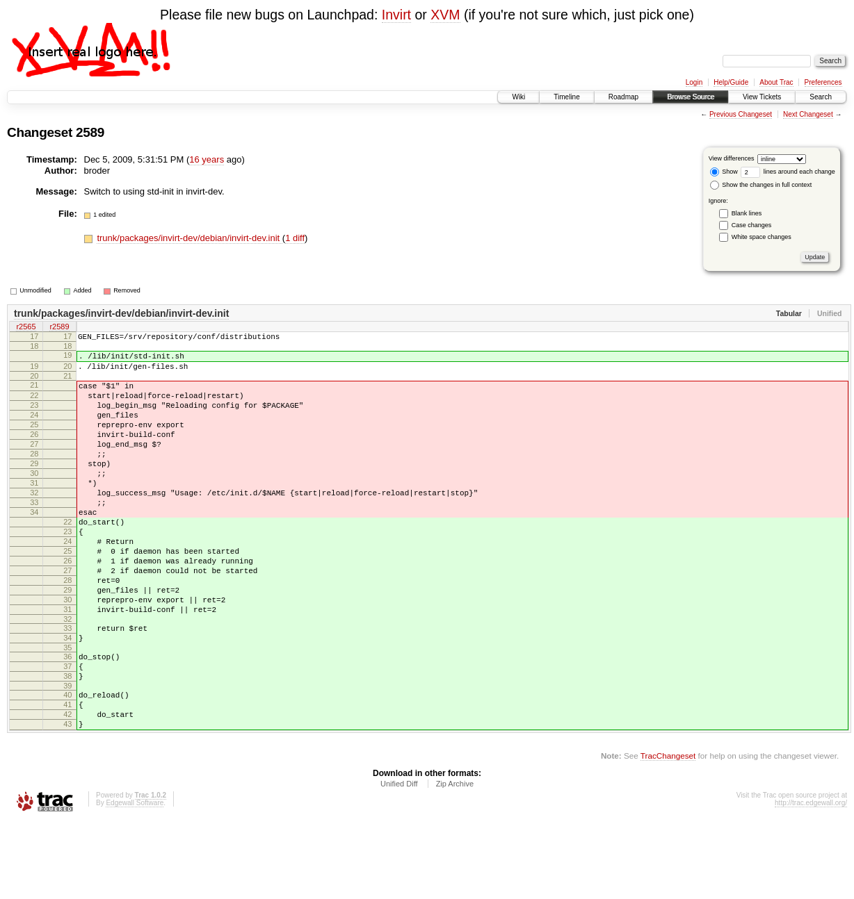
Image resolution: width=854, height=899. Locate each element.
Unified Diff (399, 861)
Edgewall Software (134, 880)
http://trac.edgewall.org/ (811, 880)
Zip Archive (455, 861)
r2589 (59, 328)
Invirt (396, 14)
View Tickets (762, 97)
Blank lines (747, 213)
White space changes (761, 236)
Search (820, 97)
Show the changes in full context (761, 184)
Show (724, 171)
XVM (445, 14)
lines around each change (788, 171)
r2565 (25, 328)
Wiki (518, 97)
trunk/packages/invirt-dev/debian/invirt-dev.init (189, 238)
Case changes (752, 225)
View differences (732, 158)
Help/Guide (731, 82)
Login (694, 82)
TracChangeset (667, 832)
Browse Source (690, 97)
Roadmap (623, 97)
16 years (206, 159)
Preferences (823, 82)
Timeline (566, 97)
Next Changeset (808, 114)
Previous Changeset (740, 114)
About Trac (776, 82)
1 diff (295, 238)
